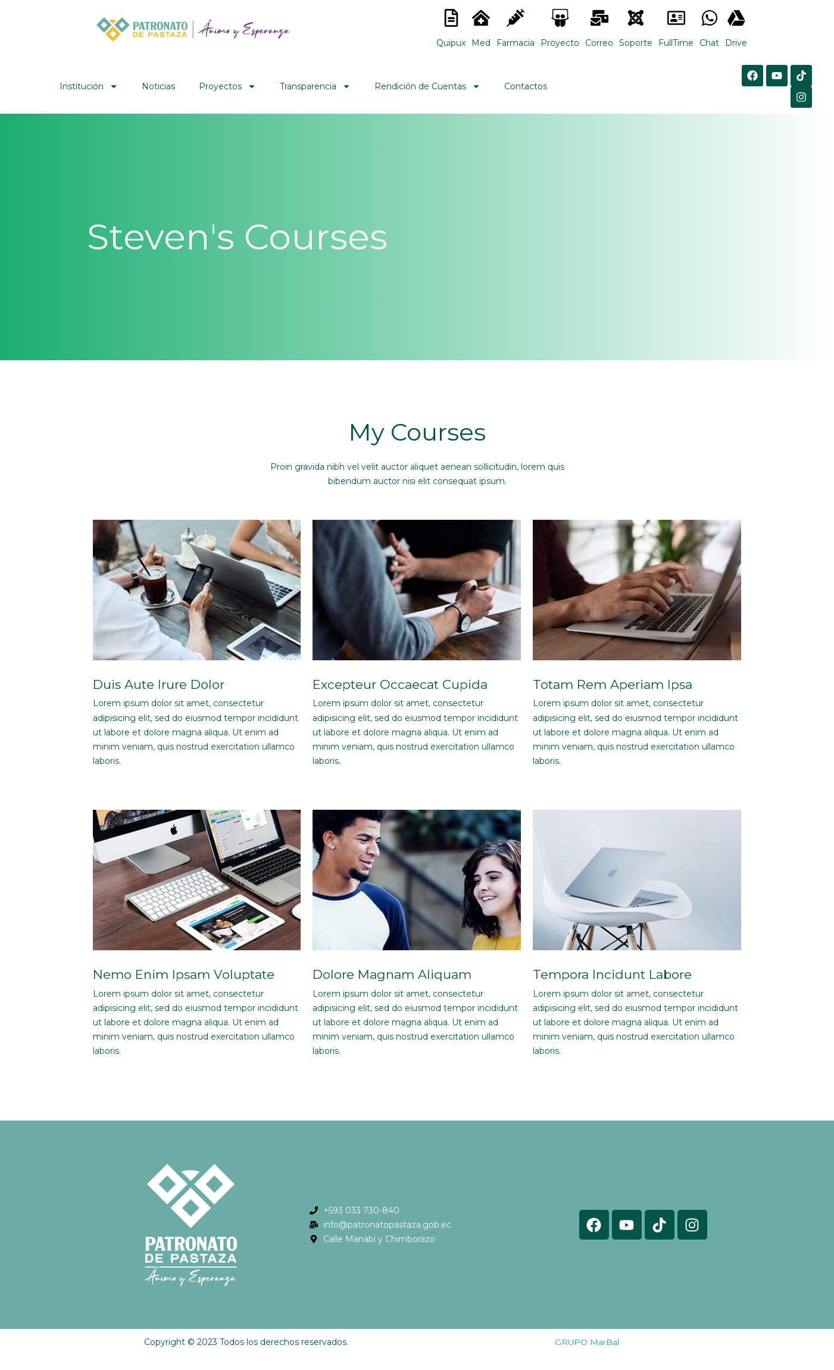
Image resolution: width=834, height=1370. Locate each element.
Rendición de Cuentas (427, 86)
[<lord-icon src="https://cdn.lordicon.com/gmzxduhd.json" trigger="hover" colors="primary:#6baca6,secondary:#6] (676, 18)
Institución (89, 86)
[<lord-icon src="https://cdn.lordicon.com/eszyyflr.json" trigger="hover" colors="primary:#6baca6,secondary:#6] (636, 18)
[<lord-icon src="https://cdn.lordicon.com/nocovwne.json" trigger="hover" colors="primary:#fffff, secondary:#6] (451, 18)
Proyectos (227, 86)
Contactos (525, 86)
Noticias (158, 86)
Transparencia (315, 86)
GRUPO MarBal (586, 1342)
